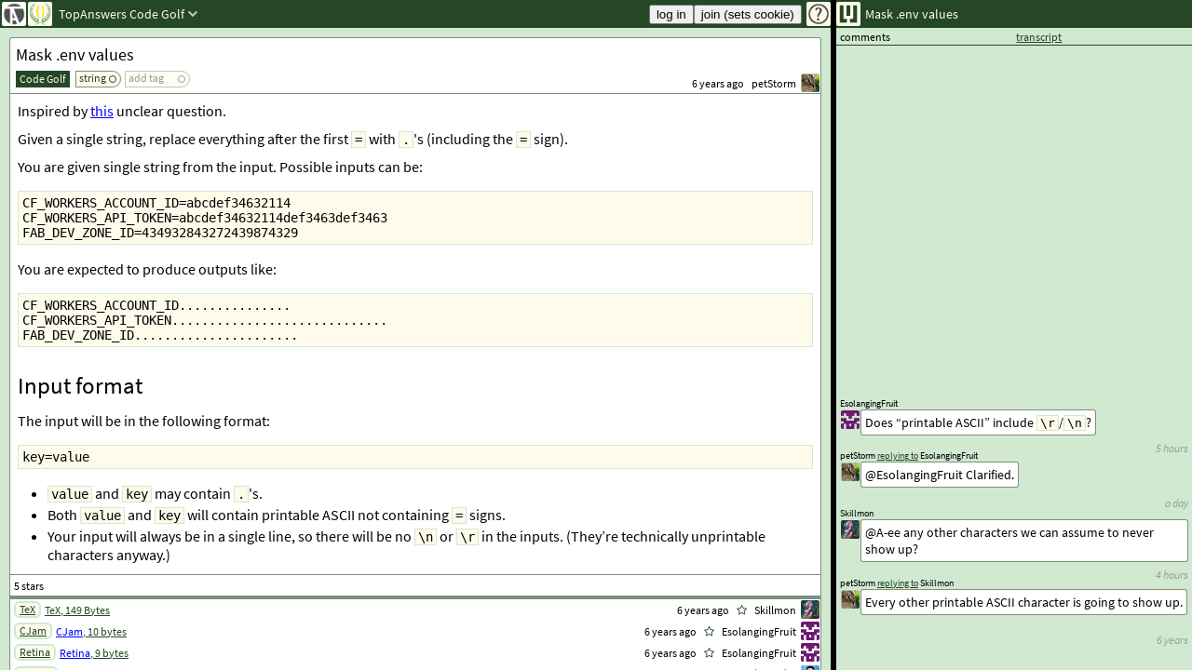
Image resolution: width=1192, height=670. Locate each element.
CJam (33, 630)
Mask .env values (75, 54)
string (92, 78)
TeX (27, 609)
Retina (35, 652)
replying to (897, 583)
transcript (1039, 37)
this (102, 110)
